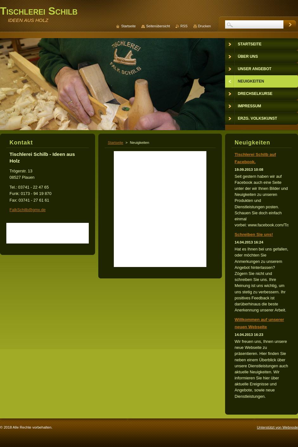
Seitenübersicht (158, 26)
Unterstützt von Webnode (277, 427)
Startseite (115, 142)
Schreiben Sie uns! (254, 234)
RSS (183, 26)
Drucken (204, 26)
